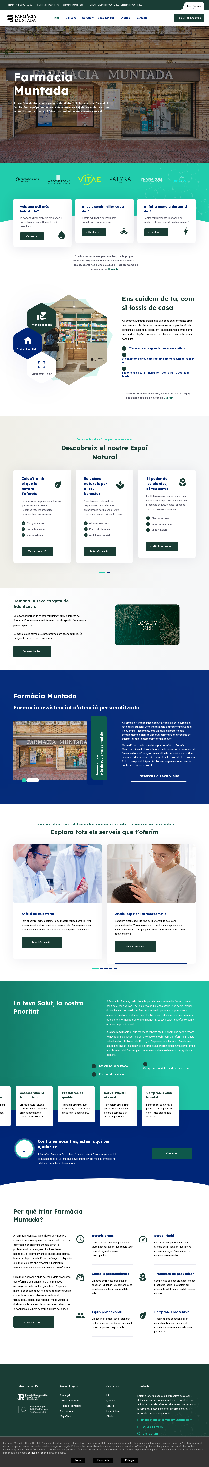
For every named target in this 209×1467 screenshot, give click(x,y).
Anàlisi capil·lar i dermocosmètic (140, 914)
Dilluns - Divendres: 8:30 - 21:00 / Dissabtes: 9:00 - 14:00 (116, 5)
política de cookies (38, 1452)
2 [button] (108, 572)
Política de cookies (69, 1400)
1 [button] (102, 572)
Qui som (71, 17)
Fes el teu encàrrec (189, 17)
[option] (27, 179)
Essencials (103, 1460)
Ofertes (125, 17)
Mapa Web (65, 1416)
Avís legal (65, 1395)
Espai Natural (106, 17)
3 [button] (106, 968)
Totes (78, 1460)
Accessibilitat (67, 1411)
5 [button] (115, 968)
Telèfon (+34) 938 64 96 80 (19, 5)
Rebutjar (129, 1460)
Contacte (141, 17)
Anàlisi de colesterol (38, 914)
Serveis (86, 17)
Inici (56, 17)
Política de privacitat (70, 1406)
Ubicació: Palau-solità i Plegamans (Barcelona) (61, 5)
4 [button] (110, 968)
